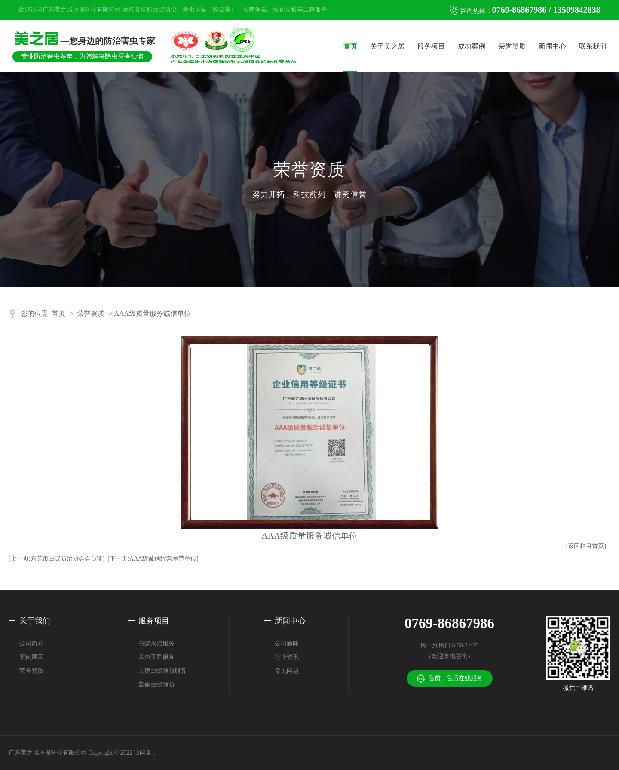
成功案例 (471, 46)
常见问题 (287, 671)
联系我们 (593, 46)
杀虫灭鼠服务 (156, 657)
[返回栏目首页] (586, 546)
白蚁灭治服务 (156, 643)
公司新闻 (287, 643)
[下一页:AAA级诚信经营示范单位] (153, 558)
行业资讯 (287, 657)
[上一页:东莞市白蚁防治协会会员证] (56, 558)
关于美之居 (387, 46)
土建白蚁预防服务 (162, 671)
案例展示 (31, 657)
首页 (350, 46)
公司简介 (31, 643)
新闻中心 (552, 46)
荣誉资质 (512, 46)
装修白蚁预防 (156, 684)
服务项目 (431, 46)
